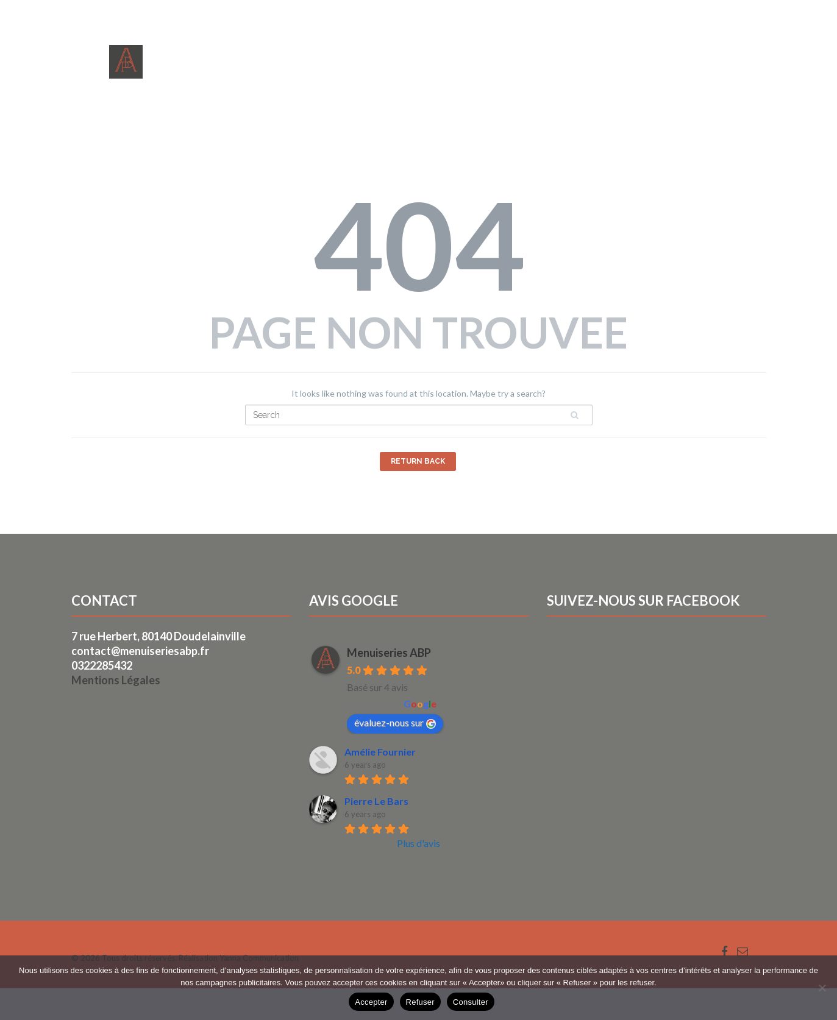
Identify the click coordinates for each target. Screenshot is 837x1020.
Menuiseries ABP (389, 652)
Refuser (420, 1002)
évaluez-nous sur (395, 723)
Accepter (371, 1002)
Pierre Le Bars (376, 801)
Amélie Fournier (380, 751)
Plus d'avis (418, 843)
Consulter (470, 1002)
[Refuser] (822, 988)
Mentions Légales (115, 680)
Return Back (418, 461)
